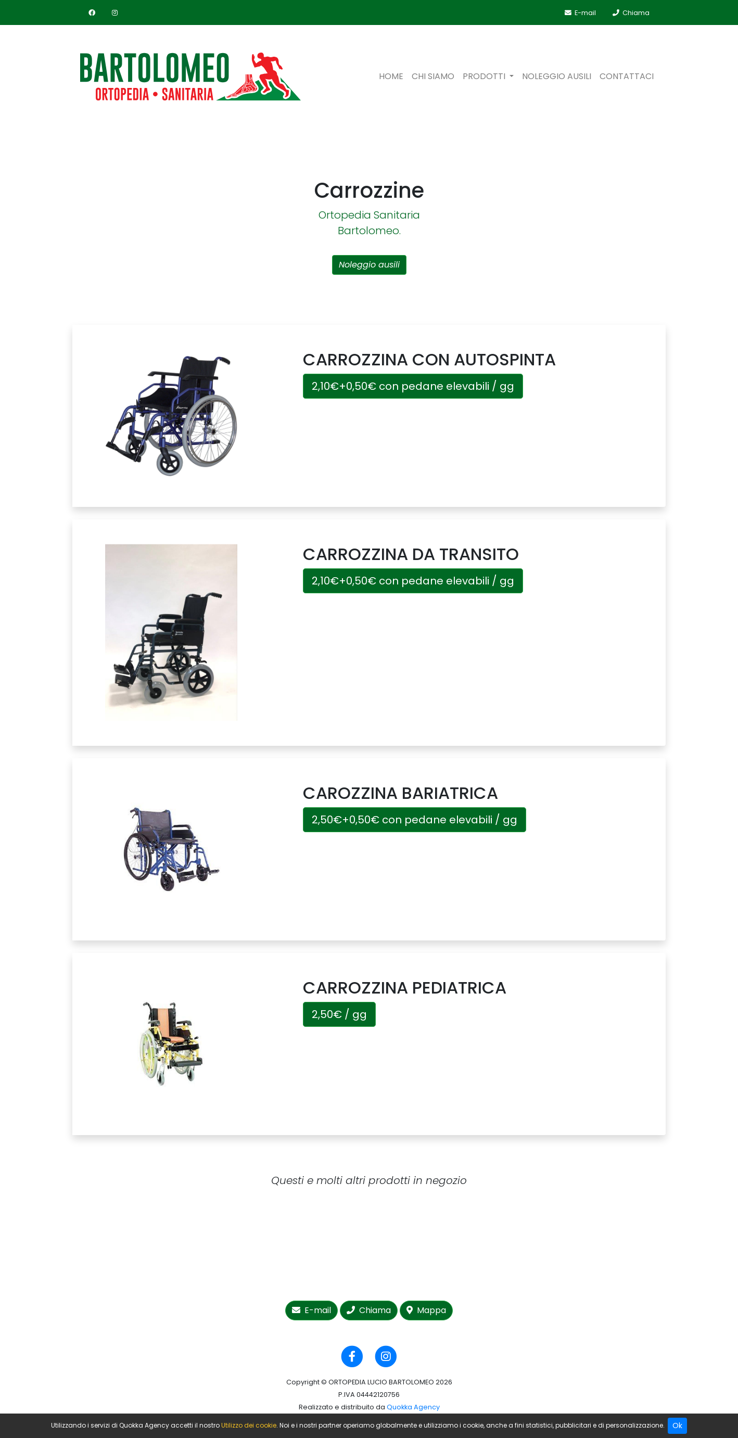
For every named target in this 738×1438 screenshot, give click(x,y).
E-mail (311, 1310)
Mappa (426, 1310)
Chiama (369, 1310)
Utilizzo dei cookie (248, 1425)
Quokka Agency (413, 1407)
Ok (677, 1425)
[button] (488, 76)
